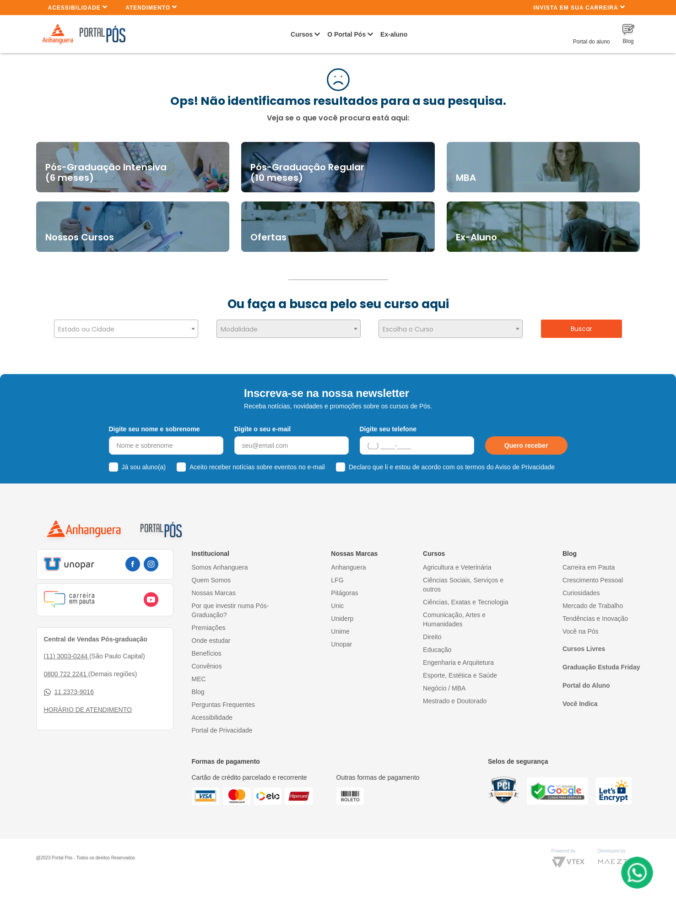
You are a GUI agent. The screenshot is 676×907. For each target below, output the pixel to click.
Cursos (302, 34)
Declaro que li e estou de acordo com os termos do (452, 463)
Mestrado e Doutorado (455, 697)
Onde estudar (211, 636)
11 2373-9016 (69, 688)
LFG (337, 576)
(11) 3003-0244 (67, 652)
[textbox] (126, 329)
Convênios (207, 662)
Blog (198, 687)
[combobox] (126, 329)
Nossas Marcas (214, 588)
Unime (340, 627)
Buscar (581, 328)
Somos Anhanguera (220, 563)
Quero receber (526, 441)
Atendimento (151, 7)
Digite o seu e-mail (262, 425)
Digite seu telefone (388, 425)
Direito (432, 632)
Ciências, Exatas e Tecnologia (465, 598)
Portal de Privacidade (222, 726)
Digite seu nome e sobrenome (154, 425)
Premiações (209, 623)
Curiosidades (581, 588)
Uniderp (342, 614)
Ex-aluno (393, 34)
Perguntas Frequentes (223, 700)
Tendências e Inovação (595, 614)
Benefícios (207, 649)
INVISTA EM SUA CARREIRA (579, 7)
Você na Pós (580, 627)
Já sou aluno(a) (144, 463)
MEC (199, 675)
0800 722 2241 (66, 670)
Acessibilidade (78, 7)
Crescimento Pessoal (592, 576)
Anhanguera (348, 563)
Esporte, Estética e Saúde (460, 671)
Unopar (341, 640)
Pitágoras (344, 588)
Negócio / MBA (444, 684)
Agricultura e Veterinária (457, 563)
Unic (337, 601)
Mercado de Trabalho (592, 601)
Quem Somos (211, 576)
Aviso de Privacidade (525, 463)
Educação (437, 645)
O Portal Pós (346, 34)
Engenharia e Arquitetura (458, 658)
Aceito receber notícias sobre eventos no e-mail (257, 463)
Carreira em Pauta (588, 563)
